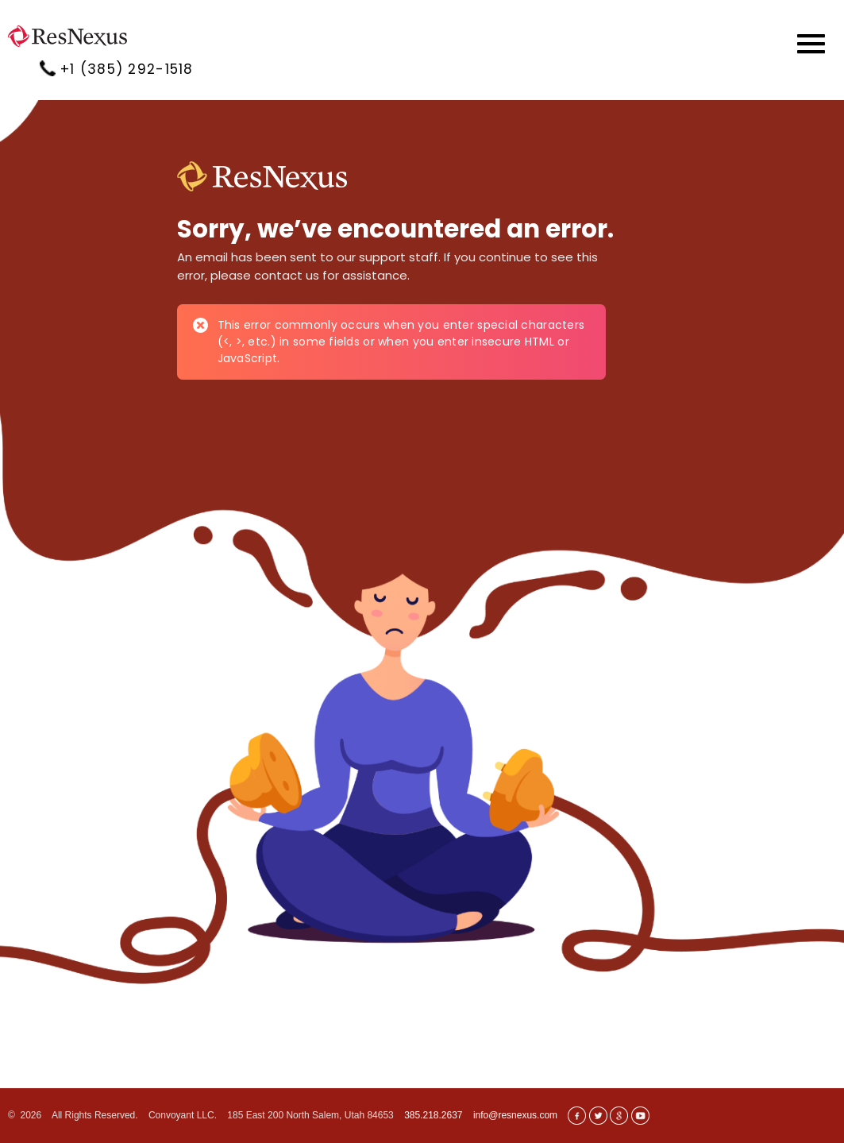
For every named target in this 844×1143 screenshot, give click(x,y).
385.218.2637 (433, 1115)
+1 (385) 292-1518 (127, 69)
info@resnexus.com (515, 1115)
